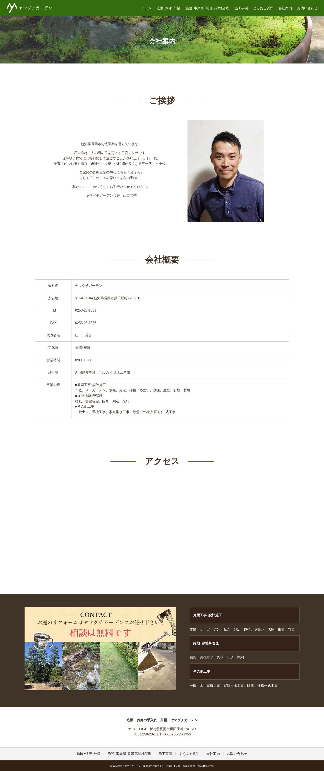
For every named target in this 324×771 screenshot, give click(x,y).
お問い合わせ (307, 8)
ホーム (146, 8)
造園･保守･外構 (168, 8)
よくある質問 (263, 8)
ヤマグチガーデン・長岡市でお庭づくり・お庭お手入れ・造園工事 (29, 8)
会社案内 (285, 8)
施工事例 (241, 8)
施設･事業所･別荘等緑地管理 (207, 8)
